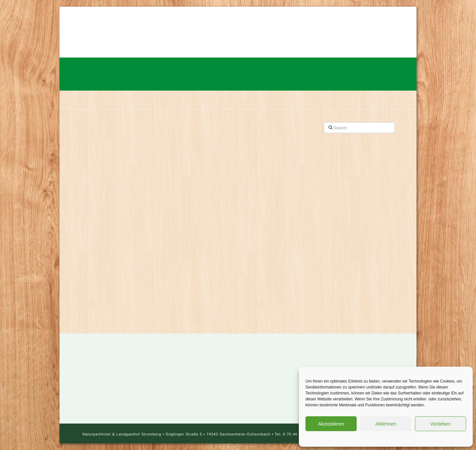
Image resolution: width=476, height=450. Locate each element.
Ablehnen (385, 424)
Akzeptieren (331, 424)
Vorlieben (440, 424)
